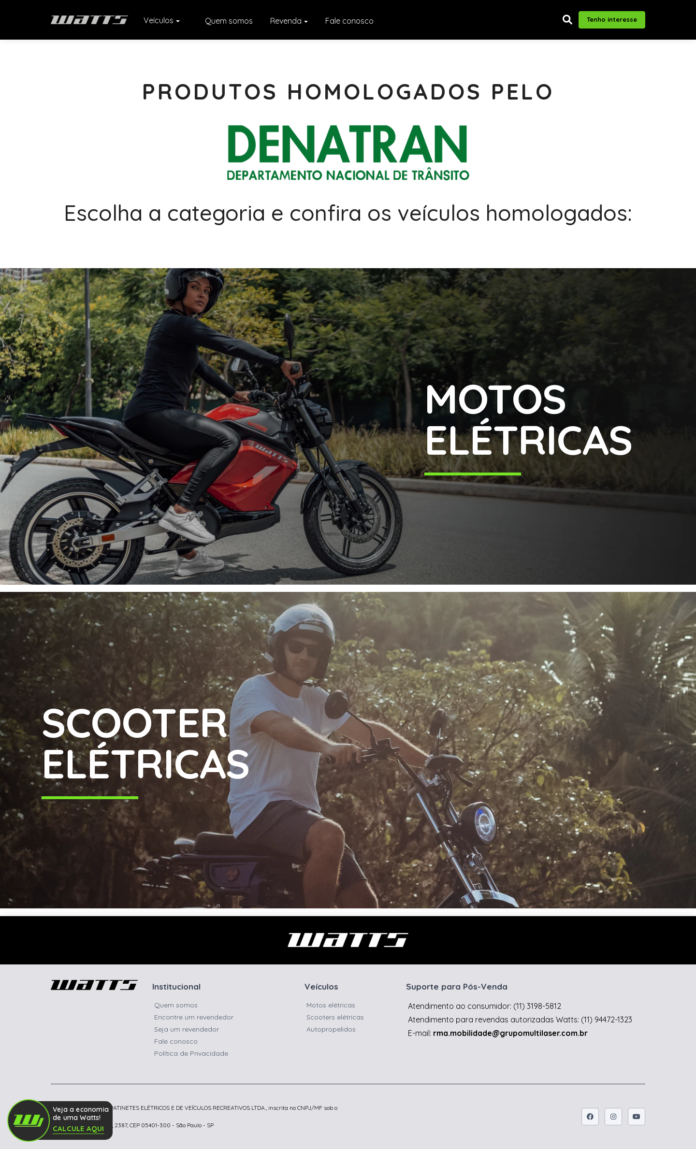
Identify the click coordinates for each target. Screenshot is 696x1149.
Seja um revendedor (186, 1029)
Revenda (286, 21)
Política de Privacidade (191, 1053)
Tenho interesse (612, 19)
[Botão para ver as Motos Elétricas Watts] (348, 426)
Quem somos (229, 21)
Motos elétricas (330, 1005)
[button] (567, 20)
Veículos (159, 20)
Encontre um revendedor (193, 1017)
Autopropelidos (331, 1029)
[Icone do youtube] (636, 1116)
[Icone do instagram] (613, 1116)
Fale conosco (349, 21)
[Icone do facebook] (590, 1116)
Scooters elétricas (335, 1017)
